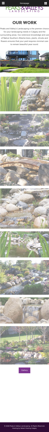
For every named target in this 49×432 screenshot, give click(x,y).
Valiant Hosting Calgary (28, 428)
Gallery (24, 370)
